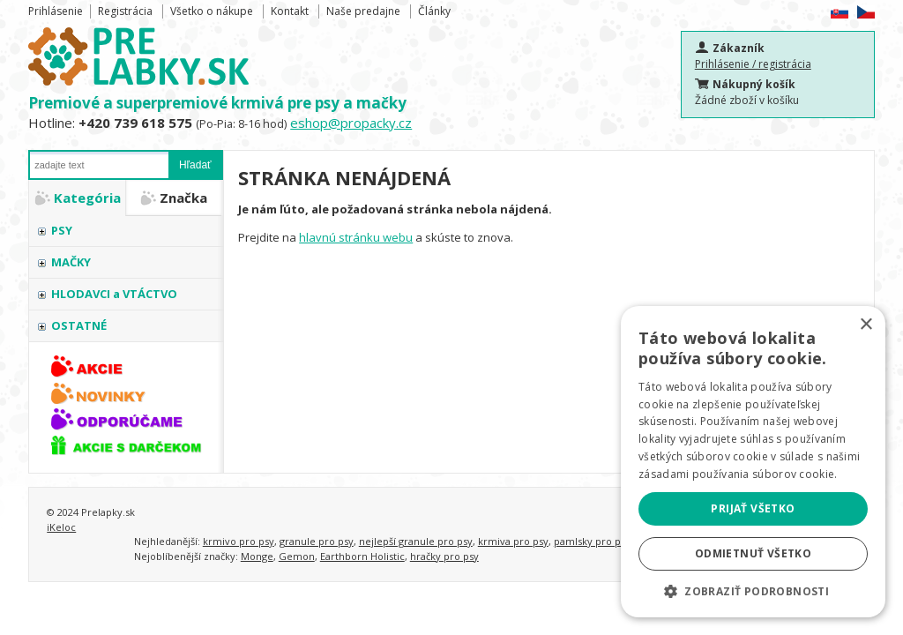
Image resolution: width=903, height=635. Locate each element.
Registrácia (125, 11)
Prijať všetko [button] (753, 508)
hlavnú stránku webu (356, 237)
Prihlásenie (55, 11)
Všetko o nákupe (211, 11)
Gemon (297, 556)
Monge (257, 556)
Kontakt (290, 11)
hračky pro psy (444, 556)
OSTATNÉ (79, 325)
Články (434, 11)
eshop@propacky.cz (351, 122)
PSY (61, 230)
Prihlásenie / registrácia (753, 63)
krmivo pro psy (238, 541)
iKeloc (61, 527)
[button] (753, 591)
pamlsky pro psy (592, 541)
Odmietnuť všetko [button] (753, 553)
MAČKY (71, 262)
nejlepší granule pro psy (416, 541)
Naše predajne (363, 11)
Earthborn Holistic (362, 556)
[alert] (753, 461)
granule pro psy (317, 541)
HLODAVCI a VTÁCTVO (114, 294)
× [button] (865, 325)
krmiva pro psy (513, 541)
